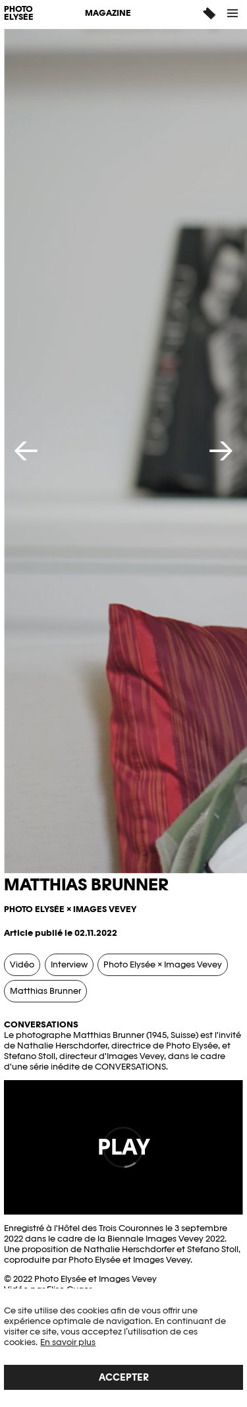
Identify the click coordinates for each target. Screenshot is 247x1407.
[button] (233, 13)
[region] (123, 1347)
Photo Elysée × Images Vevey (162, 964)
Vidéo (22, 964)
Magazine (108, 13)
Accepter (124, 1377)
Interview (69, 964)
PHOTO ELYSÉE (19, 13)
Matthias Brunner (45, 991)
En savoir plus (68, 1342)
